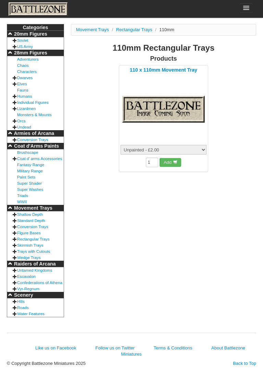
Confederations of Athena (39, 282)
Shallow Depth (30, 214)
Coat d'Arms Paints (36, 146)
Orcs (21, 121)
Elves (22, 84)
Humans (24, 96)
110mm (166, 29)
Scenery (23, 295)
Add (171, 162)
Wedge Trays (29, 257)
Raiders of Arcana (34, 264)
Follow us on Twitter (115, 347)
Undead (24, 127)
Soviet (22, 40)
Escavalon (26, 276)
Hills (21, 301)
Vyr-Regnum (28, 288)
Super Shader (29, 183)
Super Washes (30, 189)
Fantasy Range (30, 164)
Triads (22, 195)
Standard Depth (31, 220)
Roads (23, 307)
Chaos (23, 65)
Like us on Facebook (55, 347)
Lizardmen (26, 108)
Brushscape (27, 152)
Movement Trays (32, 208)
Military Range (30, 171)
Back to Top (244, 363)
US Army (25, 46)
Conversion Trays (32, 139)
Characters (27, 71)
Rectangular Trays (33, 239)
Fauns (22, 90)
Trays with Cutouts (33, 251)
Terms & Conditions (173, 347)
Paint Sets (26, 177)
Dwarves (25, 77)
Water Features (31, 313)
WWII (22, 201)
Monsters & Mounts (34, 114)
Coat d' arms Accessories (39, 158)
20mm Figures (30, 34)
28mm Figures (30, 53)
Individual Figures (33, 102)
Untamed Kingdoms (34, 270)
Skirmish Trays (30, 245)
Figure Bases (29, 233)
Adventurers (28, 59)
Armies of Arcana (33, 133)
